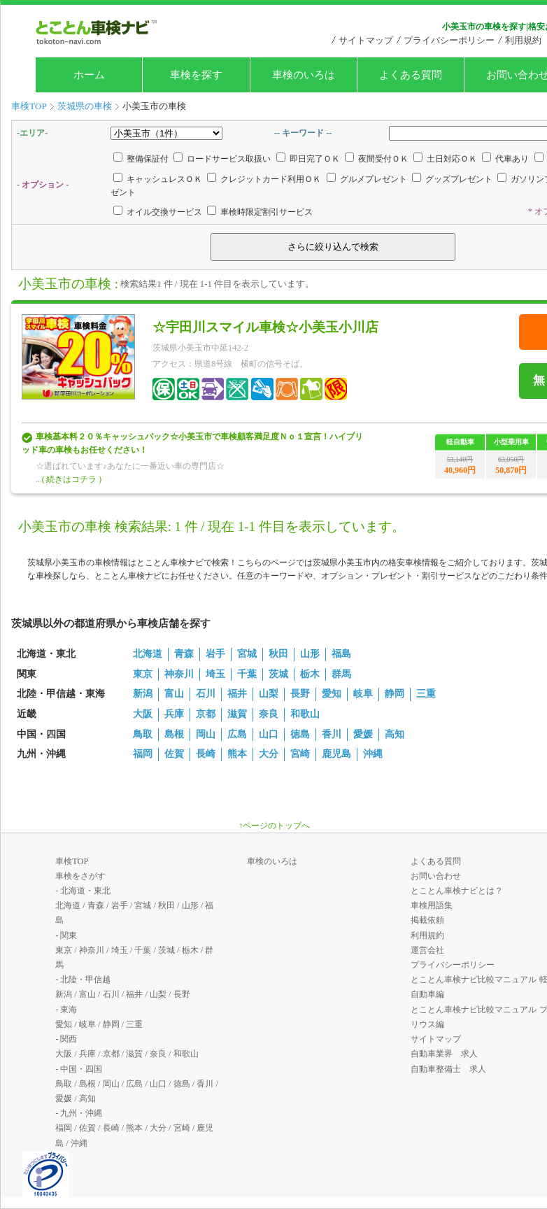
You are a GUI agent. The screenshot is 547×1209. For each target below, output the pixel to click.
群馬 (341, 674)
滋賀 (237, 714)
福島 (341, 654)
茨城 (278, 674)
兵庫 (174, 714)
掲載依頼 (427, 920)
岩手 (215, 654)
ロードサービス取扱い (229, 159)
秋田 (278, 654)
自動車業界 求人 (444, 1054)
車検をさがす (80, 876)
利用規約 (523, 40)
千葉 (247, 674)
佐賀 (174, 754)
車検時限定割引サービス (266, 212)
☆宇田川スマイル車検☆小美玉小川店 (265, 327)
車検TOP (71, 861)
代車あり (512, 159)
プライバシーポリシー (449, 40)
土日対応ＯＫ (452, 159)
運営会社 (427, 950)
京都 (205, 714)
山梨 (268, 693)
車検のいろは (303, 74)
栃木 (310, 674)
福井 (237, 693)
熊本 (237, 754)
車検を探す (196, 74)
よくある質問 (410, 74)
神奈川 (179, 674)
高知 (394, 734)
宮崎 (300, 754)
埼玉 (215, 674)
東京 (142, 674)
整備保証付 (148, 159)
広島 (237, 734)
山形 (310, 654)
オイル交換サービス (164, 212)
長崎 (205, 754)
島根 (174, 734)
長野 (300, 693)
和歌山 (305, 714)
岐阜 (363, 693)
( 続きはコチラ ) (71, 479)
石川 (205, 693)
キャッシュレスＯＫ (164, 179)
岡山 (205, 734)
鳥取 (142, 734)
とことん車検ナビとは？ (457, 891)
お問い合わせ (436, 876)
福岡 (142, 754)
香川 (331, 734)
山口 (268, 734)
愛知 (331, 693)
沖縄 (373, 754)
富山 (174, 693)
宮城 (247, 654)
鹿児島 (336, 754)
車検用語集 (432, 905)
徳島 (300, 734)
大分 (268, 754)
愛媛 (363, 734)
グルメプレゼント (373, 179)
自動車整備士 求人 (448, 1069)
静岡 (394, 693)
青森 (184, 654)
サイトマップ (366, 40)
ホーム (89, 74)
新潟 (142, 693)
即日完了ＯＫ (315, 159)
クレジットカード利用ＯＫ (270, 179)
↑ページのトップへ (274, 825)
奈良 (268, 714)
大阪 (142, 714)
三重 (426, 693)
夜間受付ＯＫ (383, 159)
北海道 (147, 654)
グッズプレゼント (458, 179)
